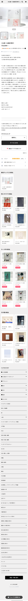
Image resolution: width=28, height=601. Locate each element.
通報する (25, 153)
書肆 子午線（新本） (5, 525)
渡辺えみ (3, 507)
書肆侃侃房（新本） (5, 548)
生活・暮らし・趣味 (5, 453)
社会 (2, 431)
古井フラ (3, 498)
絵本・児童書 (4, 408)
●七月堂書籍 (4, 372)
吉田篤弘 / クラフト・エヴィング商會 (9, 485)
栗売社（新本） (4, 534)
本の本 (2, 449)
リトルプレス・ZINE (5, 403)
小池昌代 (3, 494)
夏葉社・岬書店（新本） (6, 521)
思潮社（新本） (4, 543)
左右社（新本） (4, 552)
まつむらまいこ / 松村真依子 (8, 503)
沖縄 (2, 467)
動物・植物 (3, 462)
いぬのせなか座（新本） (6, 557)
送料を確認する (16, 51)
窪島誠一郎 (4, 489)
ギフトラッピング (5, 134)
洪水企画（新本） (5, 530)
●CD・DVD (4, 399)
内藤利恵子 (4, 512)
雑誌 (2, 471)
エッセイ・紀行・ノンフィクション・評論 (9, 421)
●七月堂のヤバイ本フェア (7, 376)
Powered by (14, 586)
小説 (2, 417)
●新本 (2, 385)
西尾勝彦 (3, 480)
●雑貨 (2, 394)
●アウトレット (4, 381)
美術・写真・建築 (5, 440)
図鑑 (2, 458)
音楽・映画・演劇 (5, 435)
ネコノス (3, 561)
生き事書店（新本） (5, 539)
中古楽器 (3, 476)
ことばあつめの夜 (5, 570)
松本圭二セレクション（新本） (8, 516)
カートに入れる (14, 143)
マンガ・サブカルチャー (6, 444)
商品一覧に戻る (14, 577)
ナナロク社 (3, 566)
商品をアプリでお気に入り (14, 148)
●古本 (2, 390)
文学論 (2, 426)
